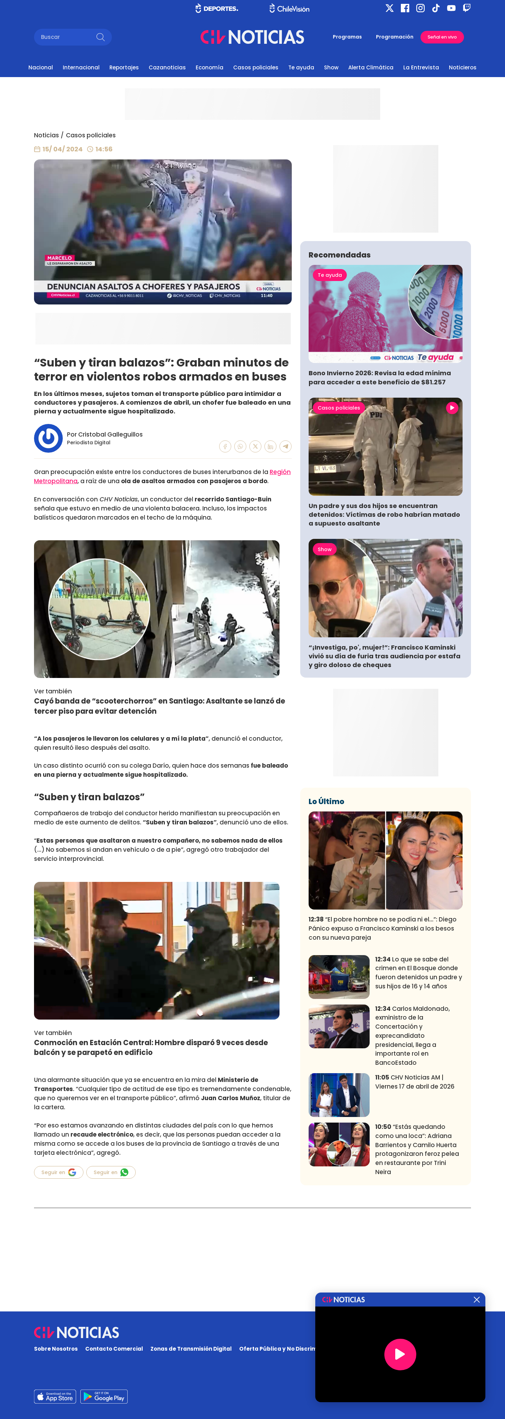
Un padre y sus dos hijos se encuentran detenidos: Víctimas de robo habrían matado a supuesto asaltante (384, 618)
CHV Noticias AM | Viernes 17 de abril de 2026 (414, 1185)
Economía (209, 67)
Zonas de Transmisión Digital (191, 1348)
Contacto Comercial (114, 1348)
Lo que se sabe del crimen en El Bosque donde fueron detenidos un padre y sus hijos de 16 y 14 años (418, 1076)
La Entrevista (421, 67)
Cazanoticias (167, 67)
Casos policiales (255, 67)
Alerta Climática (370, 67)
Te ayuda (301, 67)
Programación (394, 36)
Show (331, 67)
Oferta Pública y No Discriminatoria (289, 1348)
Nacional (40, 67)
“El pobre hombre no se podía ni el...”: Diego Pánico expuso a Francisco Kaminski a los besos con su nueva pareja (383, 1032)
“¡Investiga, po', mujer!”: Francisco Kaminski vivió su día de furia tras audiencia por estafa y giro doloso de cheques (384, 760)
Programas (347, 36)
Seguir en (58, 1172)
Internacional (81, 67)
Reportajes (124, 67)
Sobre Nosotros (56, 1348)
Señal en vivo (442, 37)
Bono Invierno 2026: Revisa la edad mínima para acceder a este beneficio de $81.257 (380, 481)
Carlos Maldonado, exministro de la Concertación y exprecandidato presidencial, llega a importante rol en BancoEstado (412, 1139)
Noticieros (463, 67)
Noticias (46, 135)
